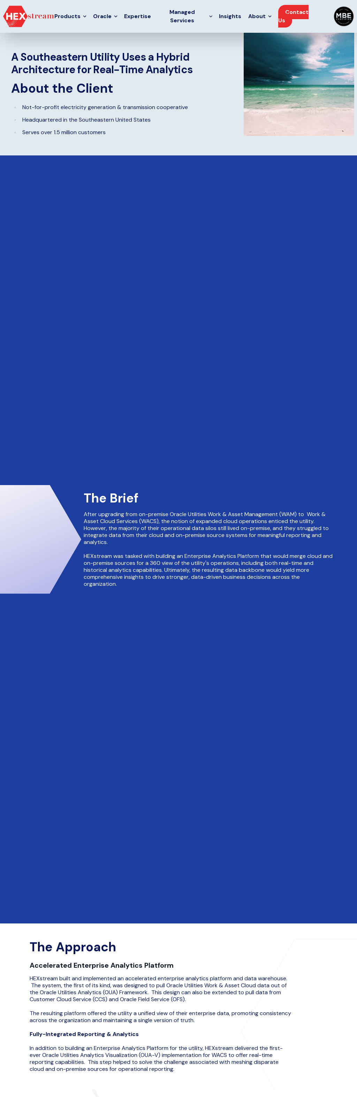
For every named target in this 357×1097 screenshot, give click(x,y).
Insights (230, 16)
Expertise (137, 16)
